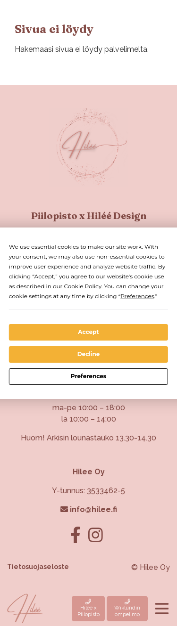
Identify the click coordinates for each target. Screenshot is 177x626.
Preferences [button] (137, 296)
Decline (88, 354)
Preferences (88, 376)
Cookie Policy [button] (82, 286)
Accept (88, 331)
